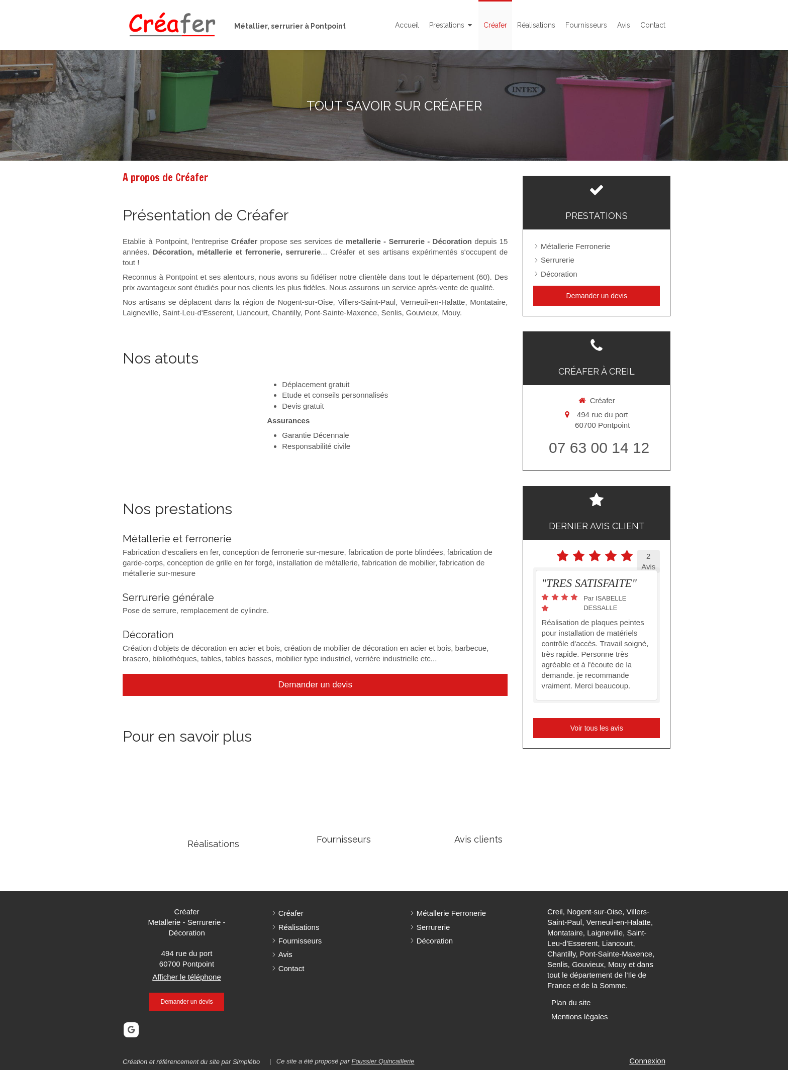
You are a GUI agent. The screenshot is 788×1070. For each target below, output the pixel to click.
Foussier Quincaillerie (382, 1061)
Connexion (647, 1060)
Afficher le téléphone (186, 977)
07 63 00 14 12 (599, 447)
